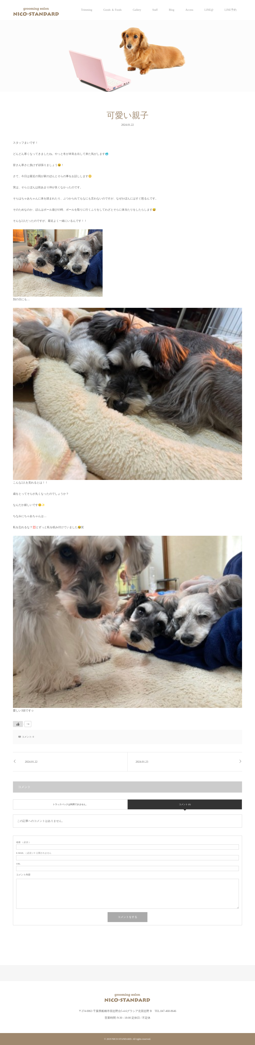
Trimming (86, 9)
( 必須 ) (22, 842)
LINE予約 (230, 9)
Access (189, 9)
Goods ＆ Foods (112, 9)
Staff (155, 9)
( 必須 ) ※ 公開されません (33, 853)
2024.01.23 (142, 761)
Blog (171, 9)
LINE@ (208, 9)
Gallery (137, 9)
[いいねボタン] (18, 724)
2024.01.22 (31, 761)
